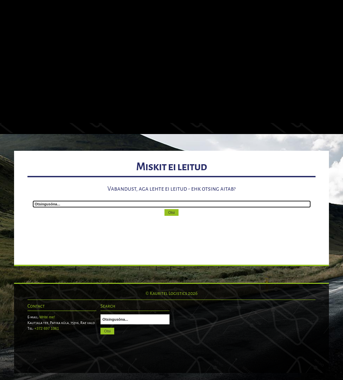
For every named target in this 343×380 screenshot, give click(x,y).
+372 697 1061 (46, 328)
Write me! (47, 317)
